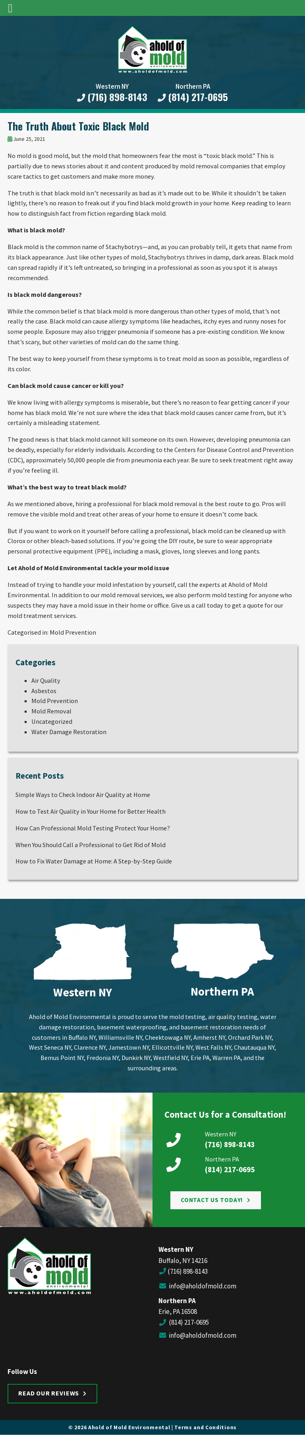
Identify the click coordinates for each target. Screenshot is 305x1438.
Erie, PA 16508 (177, 1311)
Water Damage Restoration (68, 732)
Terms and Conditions (205, 1427)
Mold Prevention (73, 632)
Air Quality (45, 680)
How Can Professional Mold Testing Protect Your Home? (92, 828)
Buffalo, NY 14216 (182, 1260)
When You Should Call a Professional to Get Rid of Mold (90, 845)
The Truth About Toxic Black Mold (78, 125)
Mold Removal (51, 711)
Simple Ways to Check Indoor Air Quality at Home (82, 795)
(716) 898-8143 (112, 97)
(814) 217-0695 (193, 97)
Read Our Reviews (48, 1393)
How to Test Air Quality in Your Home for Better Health (90, 811)
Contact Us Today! (212, 1200)
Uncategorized (51, 721)
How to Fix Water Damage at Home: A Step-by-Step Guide (93, 861)
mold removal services (132, 595)
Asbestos (43, 691)
